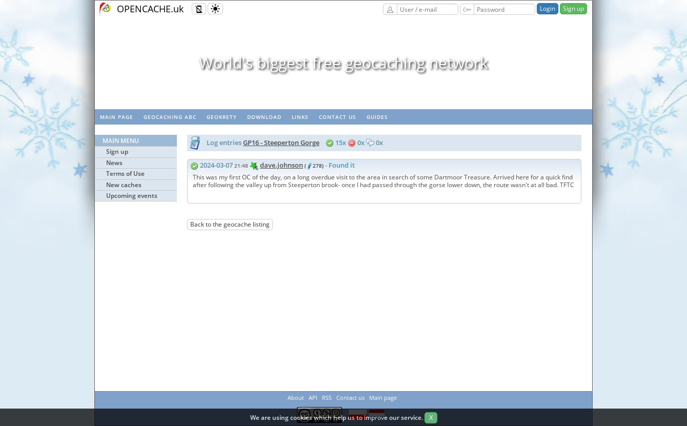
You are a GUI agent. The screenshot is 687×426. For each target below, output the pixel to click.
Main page (116, 116)
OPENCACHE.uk (150, 9)
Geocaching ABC (170, 116)
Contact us (337, 116)
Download (264, 116)
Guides (377, 116)
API (313, 397)
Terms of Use (125, 173)
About (296, 397)
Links (300, 116)
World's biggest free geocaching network (343, 62)
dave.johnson (281, 165)
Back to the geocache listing (230, 224)
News (114, 162)
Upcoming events (131, 195)
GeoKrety (222, 116)
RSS (327, 397)
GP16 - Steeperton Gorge (281, 142)
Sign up (573, 8)
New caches (124, 184)
